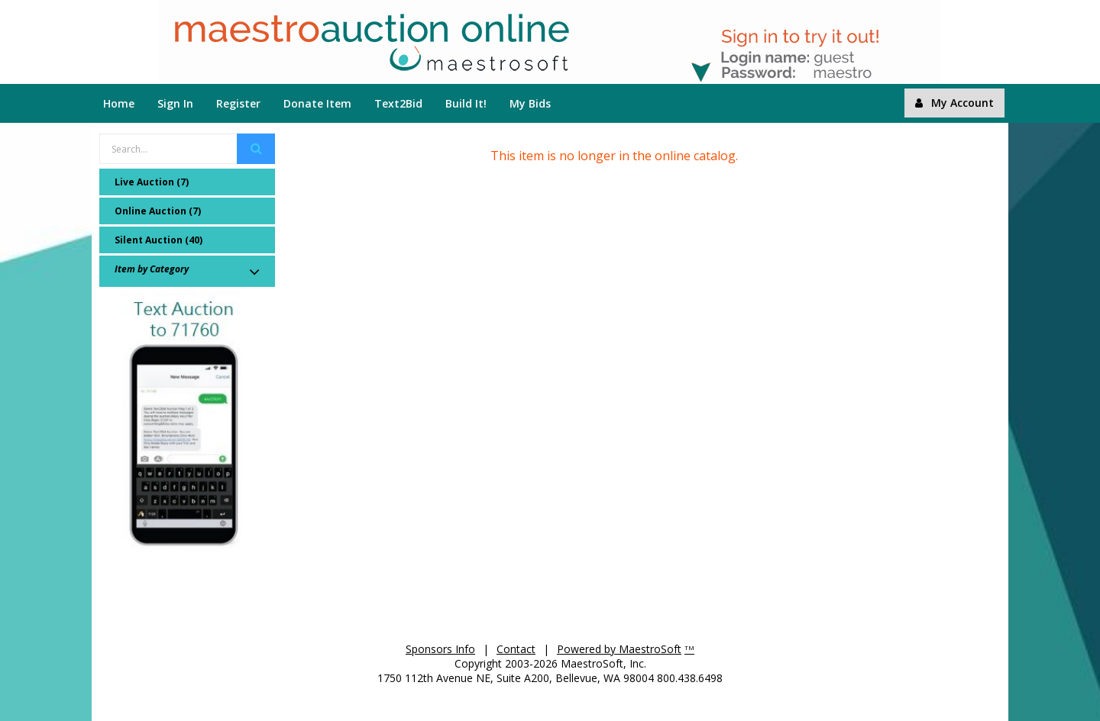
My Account (954, 102)
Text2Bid (398, 103)
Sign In (175, 103)
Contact (516, 649)
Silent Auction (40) (158, 239)
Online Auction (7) (158, 210)
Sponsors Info (440, 649)
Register (238, 103)
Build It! (466, 103)
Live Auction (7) (152, 181)
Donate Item (317, 103)
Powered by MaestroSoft (619, 649)
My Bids (530, 103)
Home (118, 103)
